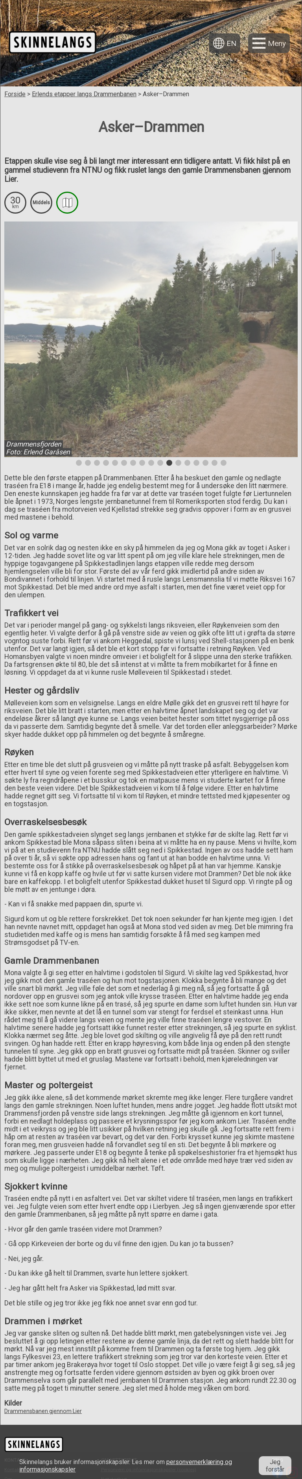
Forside (15, 94)
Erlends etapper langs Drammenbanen (84, 94)
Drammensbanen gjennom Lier (43, 1411)
